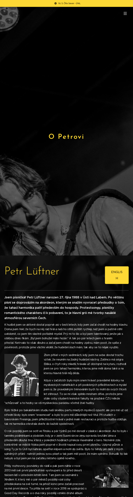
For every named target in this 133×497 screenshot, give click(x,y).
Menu (125, 13)
